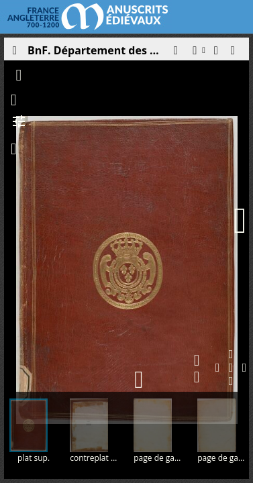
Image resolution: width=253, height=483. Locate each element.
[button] (175, 54)
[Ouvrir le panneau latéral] (14, 54)
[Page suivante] (240, 221)
